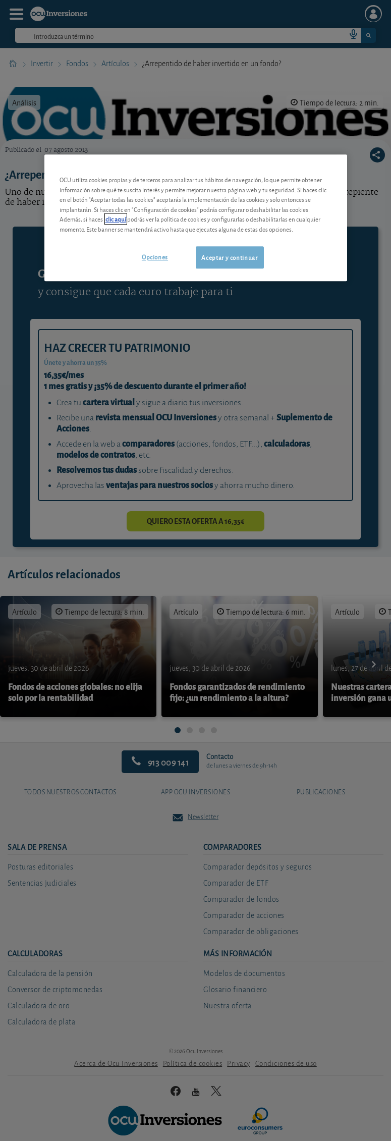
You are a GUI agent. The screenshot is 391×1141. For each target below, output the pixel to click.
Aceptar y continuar (229, 257)
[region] (195, 217)
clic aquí (115, 219)
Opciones (155, 257)
